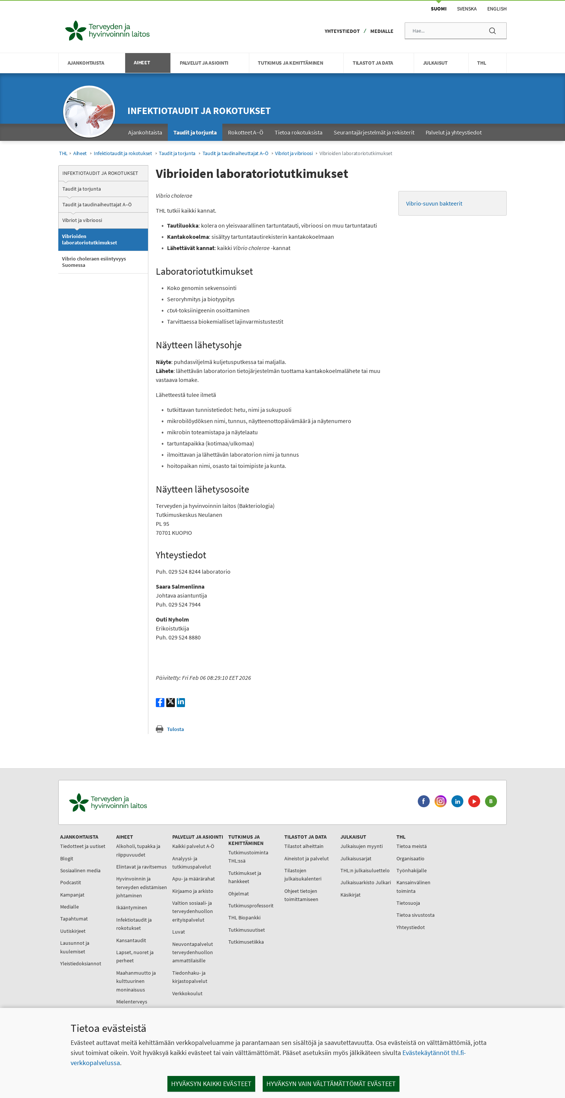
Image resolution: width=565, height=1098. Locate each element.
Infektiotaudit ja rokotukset (199, 110)
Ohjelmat (238, 893)
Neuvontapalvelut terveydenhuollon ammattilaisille (192, 952)
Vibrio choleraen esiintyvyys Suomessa (94, 262)
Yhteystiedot (342, 31)
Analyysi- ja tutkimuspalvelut (191, 862)
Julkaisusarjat (355, 858)
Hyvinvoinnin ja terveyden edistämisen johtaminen (141, 887)
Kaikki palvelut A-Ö (193, 846)
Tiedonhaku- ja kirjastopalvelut (189, 976)
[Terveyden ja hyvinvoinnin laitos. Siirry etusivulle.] (141, 802)
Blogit (66, 858)
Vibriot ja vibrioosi (293, 153)
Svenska (467, 8)
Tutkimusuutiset (246, 929)
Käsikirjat (350, 894)
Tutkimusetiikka (246, 941)
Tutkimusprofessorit (251, 905)
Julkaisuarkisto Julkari (365, 882)
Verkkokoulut (187, 993)
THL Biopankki (244, 917)
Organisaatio (410, 858)
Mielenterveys (131, 1001)
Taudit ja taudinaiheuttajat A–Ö (235, 153)
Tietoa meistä (411, 846)
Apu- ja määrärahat (193, 878)
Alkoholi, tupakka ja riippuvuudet (138, 850)
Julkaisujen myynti (361, 846)
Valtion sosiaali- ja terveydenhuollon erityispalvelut (192, 911)
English (497, 8)
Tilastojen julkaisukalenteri (302, 874)
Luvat (178, 931)
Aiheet (80, 153)
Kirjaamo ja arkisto (192, 891)
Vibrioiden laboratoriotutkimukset (89, 239)
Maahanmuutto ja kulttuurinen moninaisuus (136, 981)
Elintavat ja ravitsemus (141, 866)
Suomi (439, 8)
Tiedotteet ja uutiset (82, 846)
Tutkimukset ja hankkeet (244, 877)
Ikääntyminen (131, 907)
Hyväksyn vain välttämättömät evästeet (331, 1083)
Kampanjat (72, 894)
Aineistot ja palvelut (306, 858)
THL (63, 153)
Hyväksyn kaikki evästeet (211, 1083)
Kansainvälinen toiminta (413, 886)
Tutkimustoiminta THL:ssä (248, 856)
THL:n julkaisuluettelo (365, 870)
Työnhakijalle (411, 870)
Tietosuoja (408, 903)
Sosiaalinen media (80, 870)
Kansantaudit (131, 940)
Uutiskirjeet (73, 931)
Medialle (381, 31)
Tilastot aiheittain (304, 846)
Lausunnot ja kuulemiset (74, 947)
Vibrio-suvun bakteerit (434, 203)
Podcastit (70, 882)
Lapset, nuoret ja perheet (135, 956)
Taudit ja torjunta (177, 153)
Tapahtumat (74, 918)
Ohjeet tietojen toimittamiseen (301, 895)
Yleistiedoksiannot (80, 963)
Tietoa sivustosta (415, 915)
